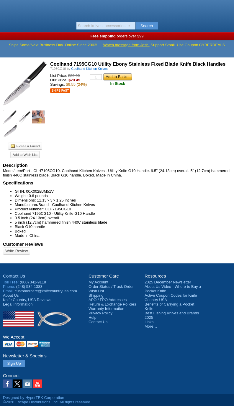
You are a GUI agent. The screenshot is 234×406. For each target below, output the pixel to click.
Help (92, 317)
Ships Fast (60, 90)
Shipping (96, 295)
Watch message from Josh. (126, 45)
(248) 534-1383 (29, 286)
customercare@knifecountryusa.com (46, 291)
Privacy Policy (100, 313)
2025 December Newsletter (168, 282)
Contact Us (14, 275)
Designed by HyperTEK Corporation (33, 397)
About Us (11, 295)
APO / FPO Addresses (108, 300)
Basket (227, 9)
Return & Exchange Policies (112, 304)
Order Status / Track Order (111, 286)
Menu (7, 9)
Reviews (27, 300)
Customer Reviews (23, 244)
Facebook (7, 383)
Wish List (96, 291)
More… (151, 326)
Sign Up (14, 363)
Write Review (16, 251)
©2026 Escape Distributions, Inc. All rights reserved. (47, 402)
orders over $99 (117, 36)
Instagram (27, 383)
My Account (98, 282)
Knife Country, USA (117, 10)
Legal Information (17, 304)
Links (149, 322)
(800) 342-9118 (33, 282)
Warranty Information (106, 308)
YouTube (37, 383)
